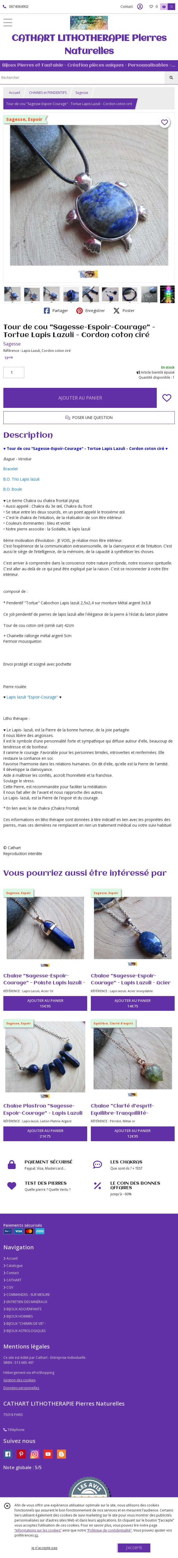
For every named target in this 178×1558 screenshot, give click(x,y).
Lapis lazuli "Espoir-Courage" (32, 697)
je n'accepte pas (44, 1547)
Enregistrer (90, 310)
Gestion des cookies (19, 1380)
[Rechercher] (171, 77)
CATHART (12, 1280)
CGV (8, 1287)
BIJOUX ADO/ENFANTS (22, 1309)
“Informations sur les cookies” (38, 1530)
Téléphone (14, 1429)
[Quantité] (13, 372)
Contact (126, 6)
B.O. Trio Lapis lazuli (21, 479)
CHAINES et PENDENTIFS (48, 92)
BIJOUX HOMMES (18, 1316)
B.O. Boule (12, 489)
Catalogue (13, 1265)
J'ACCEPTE (134, 1547)
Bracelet (10, 468)
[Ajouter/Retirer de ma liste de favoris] (166, 397)
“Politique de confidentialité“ (109, 1530)
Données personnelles (21, 1388)
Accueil (14, 92)
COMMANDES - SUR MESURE (26, 1294)
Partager (56, 310)
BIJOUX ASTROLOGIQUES (24, 1330)
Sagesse (81, 92)
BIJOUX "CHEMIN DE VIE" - (24, 1323)
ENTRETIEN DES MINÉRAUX (25, 1301)
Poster (123, 310)
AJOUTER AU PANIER (80, 398)
